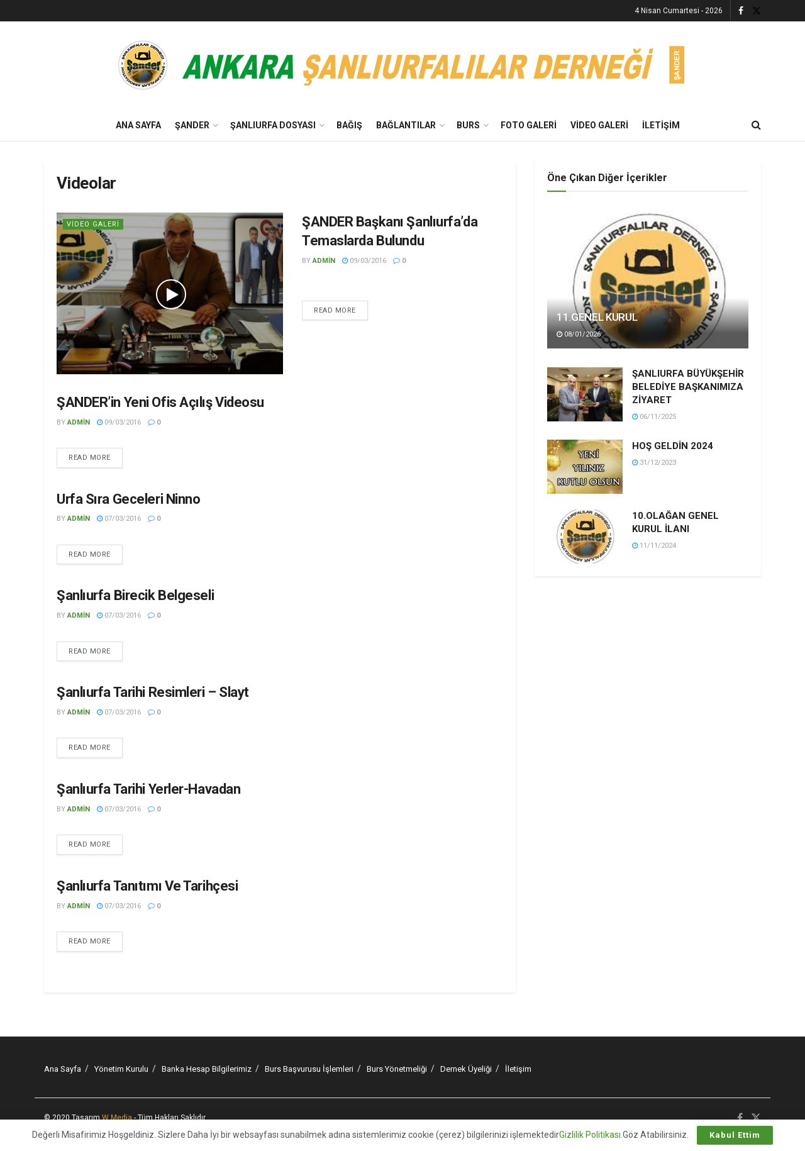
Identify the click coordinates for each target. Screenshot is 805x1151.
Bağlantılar (406, 125)
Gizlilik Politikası (590, 1135)
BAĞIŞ (349, 125)
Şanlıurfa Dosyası (273, 125)
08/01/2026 (579, 334)
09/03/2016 (364, 261)
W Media (117, 1117)
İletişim (661, 125)
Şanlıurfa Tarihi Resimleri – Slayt (153, 692)
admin (324, 261)
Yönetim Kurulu (121, 1069)
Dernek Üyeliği (466, 1069)
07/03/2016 (119, 518)
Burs (468, 125)
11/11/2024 (654, 546)
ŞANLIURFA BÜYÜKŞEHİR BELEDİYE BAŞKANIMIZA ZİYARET (688, 387)
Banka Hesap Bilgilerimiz (207, 1069)
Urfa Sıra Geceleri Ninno (128, 499)
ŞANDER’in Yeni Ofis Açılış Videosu (160, 402)
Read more (335, 310)
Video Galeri (599, 125)
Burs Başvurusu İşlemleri (309, 1069)
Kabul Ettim (734, 1135)
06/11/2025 (654, 417)
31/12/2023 (654, 463)
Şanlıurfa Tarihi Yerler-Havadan (148, 789)
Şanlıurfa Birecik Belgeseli (135, 595)
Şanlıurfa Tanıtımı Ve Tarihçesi (147, 886)
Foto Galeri (529, 125)
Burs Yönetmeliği (397, 1069)
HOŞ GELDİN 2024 (672, 446)
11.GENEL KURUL (597, 317)
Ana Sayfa (138, 125)
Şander (192, 125)
